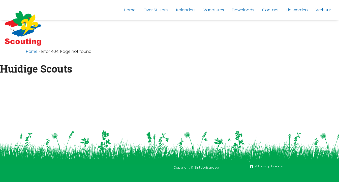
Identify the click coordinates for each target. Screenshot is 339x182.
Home (32, 51)
